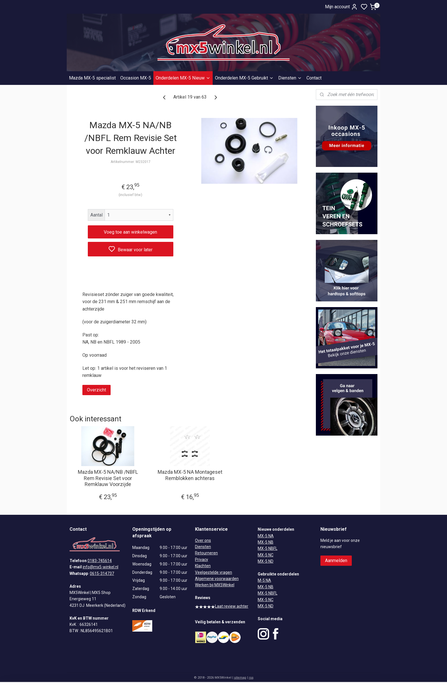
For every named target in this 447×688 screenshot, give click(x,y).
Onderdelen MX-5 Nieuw (183, 78)
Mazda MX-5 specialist (92, 78)
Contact (314, 78)
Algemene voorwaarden (217, 578)
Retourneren (206, 553)
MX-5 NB (265, 542)
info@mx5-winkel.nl (100, 567)
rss (251, 677)
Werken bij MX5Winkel (214, 585)
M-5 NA (264, 580)
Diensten (290, 78)
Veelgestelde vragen (213, 572)
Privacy (201, 559)
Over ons (203, 540)
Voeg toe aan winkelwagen (130, 232)
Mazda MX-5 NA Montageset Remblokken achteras (190, 475)
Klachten (203, 566)
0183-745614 (100, 560)
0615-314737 (102, 573)
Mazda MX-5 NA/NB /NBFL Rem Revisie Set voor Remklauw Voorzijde (108, 478)
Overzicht (96, 390)
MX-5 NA (266, 536)
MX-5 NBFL (267, 548)
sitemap (240, 677)
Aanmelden (336, 560)
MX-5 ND (265, 561)
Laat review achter (221, 606)
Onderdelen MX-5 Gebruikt (244, 78)
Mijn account (341, 6)
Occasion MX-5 (135, 78)
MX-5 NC (265, 555)
